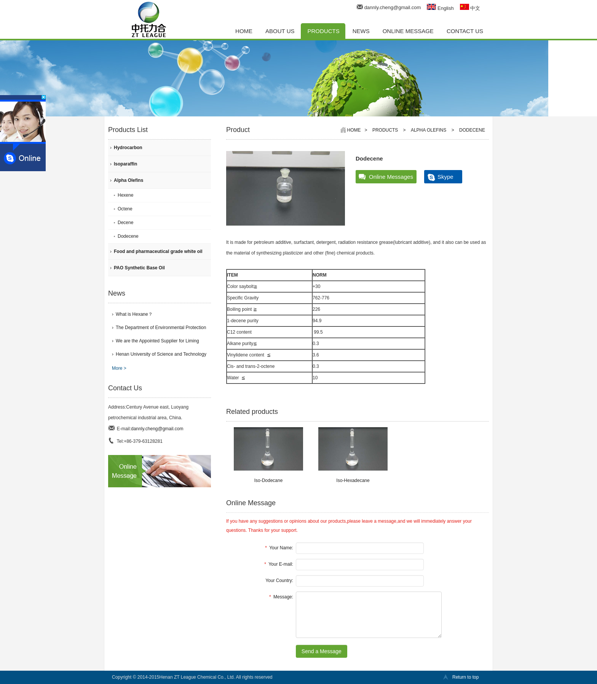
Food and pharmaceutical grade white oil (158, 251)
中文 (470, 8)
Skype (445, 176)
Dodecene (128, 236)
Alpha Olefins (128, 180)
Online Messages (391, 176)
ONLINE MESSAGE (408, 31)
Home (354, 130)
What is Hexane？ (134, 314)
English (440, 8)
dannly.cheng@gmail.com (392, 7)
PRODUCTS (324, 31)
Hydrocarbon (128, 147)
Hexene (125, 195)
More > (119, 368)
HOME (243, 31)
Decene (125, 222)
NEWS (361, 31)
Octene (125, 209)
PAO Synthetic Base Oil (139, 267)
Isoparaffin (125, 164)
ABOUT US (279, 31)
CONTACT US (465, 31)
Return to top (465, 677)
